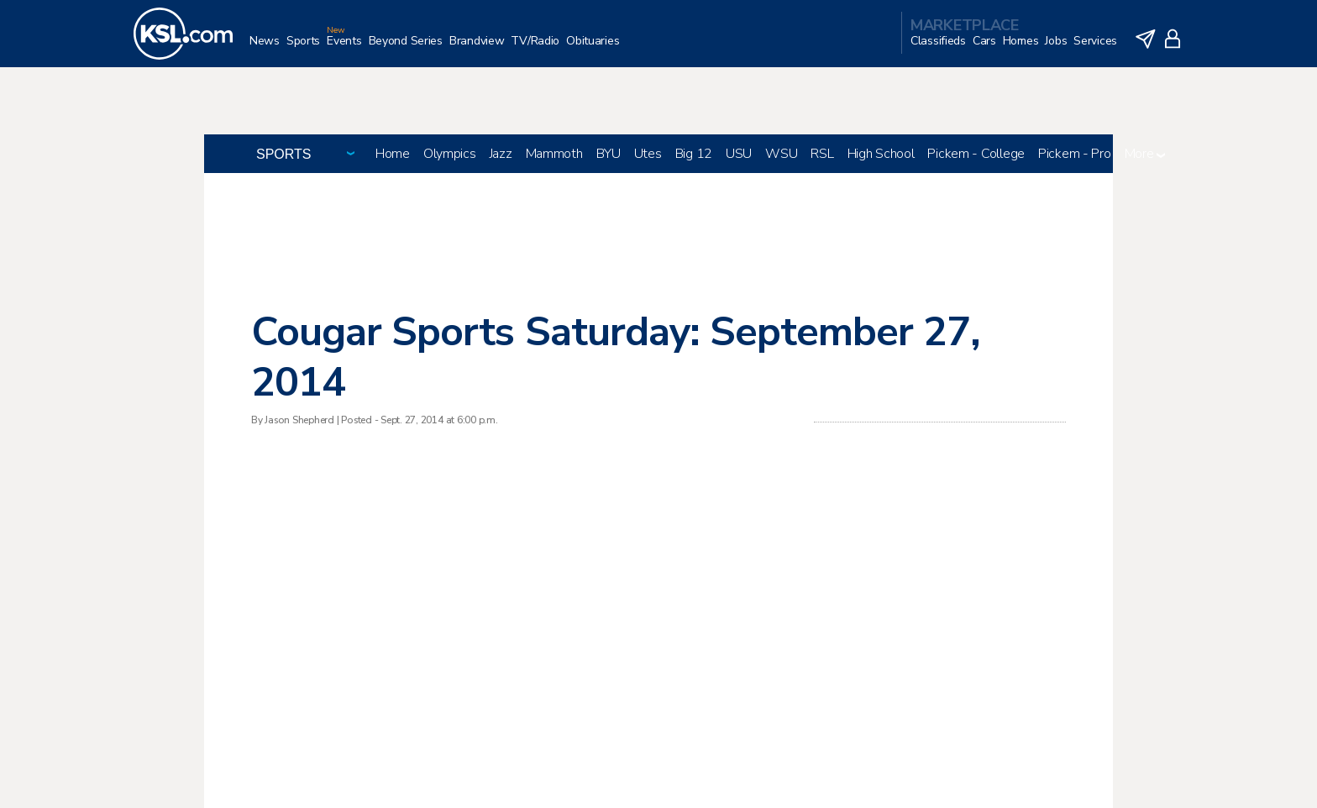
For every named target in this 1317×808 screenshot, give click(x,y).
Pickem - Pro (1074, 153)
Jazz (501, 153)
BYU (608, 153)
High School (881, 153)
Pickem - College (976, 153)
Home (392, 153)
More (1145, 153)
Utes (648, 153)
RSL (822, 153)
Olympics (449, 153)
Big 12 (693, 153)
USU (739, 153)
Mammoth (554, 153)
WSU (781, 153)
